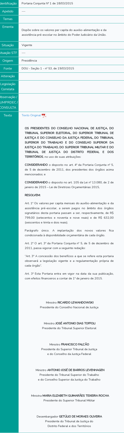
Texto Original (31, 115)
